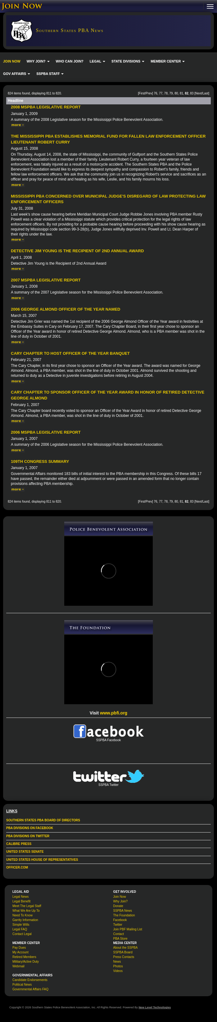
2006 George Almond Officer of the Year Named (65, 309)
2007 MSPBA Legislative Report (46, 280)
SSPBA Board (123, 952)
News (117, 961)
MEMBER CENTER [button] (168, 61)
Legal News (20, 896)
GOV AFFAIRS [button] (16, 73)
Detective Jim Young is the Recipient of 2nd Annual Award (77, 251)
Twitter (117, 924)
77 (160, 93)
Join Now (119, 896)
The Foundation (124, 915)
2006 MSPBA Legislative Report (46, 432)
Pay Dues (19, 947)
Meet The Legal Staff (26, 906)
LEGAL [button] (97, 61)
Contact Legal (22, 934)
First (142, 93)
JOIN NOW (11, 61)
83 (191, 93)
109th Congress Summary (40, 461)
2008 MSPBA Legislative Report (46, 107)
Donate (118, 906)
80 (176, 93)
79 (171, 93)
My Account (20, 952)
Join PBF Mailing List (127, 929)
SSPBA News (122, 910)
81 (181, 93)
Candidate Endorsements (29, 980)
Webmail (18, 966)
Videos (118, 971)
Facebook (120, 920)
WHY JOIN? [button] (38, 61)
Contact (118, 934)
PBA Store (120, 938)
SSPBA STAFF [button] (50, 73)
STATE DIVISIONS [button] (127, 61)
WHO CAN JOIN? (70, 61)
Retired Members (24, 957)
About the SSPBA (125, 947)
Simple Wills (20, 924)
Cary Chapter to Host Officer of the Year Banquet (70, 353)
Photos (118, 966)
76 (155, 93)
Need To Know (22, 915)
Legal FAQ (19, 929)
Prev (149, 93)
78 (166, 93)
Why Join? (120, 901)
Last (205, 93)
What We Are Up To (25, 910)
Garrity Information (25, 920)
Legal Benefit (21, 901)
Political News (22, 984)
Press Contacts (123, 957)
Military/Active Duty (25, 961)
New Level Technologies (154, 1007)
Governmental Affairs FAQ (30, 989)
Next (198, 93)
